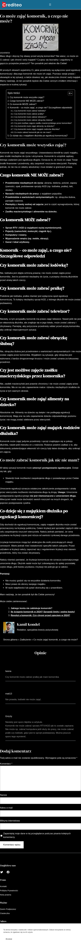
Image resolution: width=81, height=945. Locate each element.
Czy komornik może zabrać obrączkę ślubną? (33, 120)
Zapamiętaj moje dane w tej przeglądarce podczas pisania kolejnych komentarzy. (37, 835)
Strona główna (10, 639)
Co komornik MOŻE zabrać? (23, 104)
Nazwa (3, 795)
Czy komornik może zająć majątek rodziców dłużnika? (37, 129)
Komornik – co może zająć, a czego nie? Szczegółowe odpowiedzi (41, 107)
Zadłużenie (25, 639)
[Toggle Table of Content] (69, 93)
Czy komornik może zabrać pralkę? (29, 114)
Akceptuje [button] (9, 939)
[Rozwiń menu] (50, 4)
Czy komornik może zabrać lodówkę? (30, 111)
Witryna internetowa (10, 820)
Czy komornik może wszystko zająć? (27, 97)
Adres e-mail (6, 807)
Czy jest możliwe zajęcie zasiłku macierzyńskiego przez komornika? (43, 123)
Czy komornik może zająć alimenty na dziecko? (34, 126)
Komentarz (6, 763)
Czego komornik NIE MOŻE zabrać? (27, 101)
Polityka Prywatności (41, 932)
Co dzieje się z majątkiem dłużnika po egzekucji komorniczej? (39, 135)
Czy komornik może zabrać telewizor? (30, 117)
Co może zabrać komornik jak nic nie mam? (32, 132)
